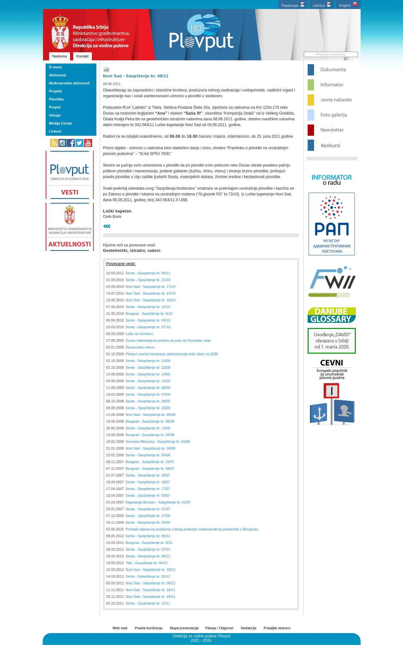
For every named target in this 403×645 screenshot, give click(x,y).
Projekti (55, 91)
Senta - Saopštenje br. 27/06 (148, 516)
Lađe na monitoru (139, 334)
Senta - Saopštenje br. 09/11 (148, 273)
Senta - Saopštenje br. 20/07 (148, 475)
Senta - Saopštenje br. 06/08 (148, 455)
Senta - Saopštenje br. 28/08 (148, 401)
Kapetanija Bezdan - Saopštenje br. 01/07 (158, 502)
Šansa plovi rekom (140, 347)
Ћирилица (293, 4)
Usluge (55, 115)
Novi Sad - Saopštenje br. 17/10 (150, 286)
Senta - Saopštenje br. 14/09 (148, 374)
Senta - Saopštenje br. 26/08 (148, 408)
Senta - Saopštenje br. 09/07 (148, 495)
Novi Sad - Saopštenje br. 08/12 (150, 583)
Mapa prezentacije (184, 628)
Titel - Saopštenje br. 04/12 (147, 563)
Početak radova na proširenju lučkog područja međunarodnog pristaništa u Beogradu (192, 529)
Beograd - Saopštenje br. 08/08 (150, 421)
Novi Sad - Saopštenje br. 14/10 (150, 293)
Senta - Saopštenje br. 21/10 (148, 280)
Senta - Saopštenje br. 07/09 (148, 394)
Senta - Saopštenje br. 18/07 (148, 482)
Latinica (322, 4)
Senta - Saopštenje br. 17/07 (148, 489)
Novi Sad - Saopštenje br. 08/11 (136, 75)
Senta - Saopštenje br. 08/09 (148, 388)
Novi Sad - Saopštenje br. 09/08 (150, 415)
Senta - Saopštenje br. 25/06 (148, 522)
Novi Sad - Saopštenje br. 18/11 (150, 596)
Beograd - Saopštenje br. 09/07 (150, 468)
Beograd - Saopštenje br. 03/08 (150, 435)
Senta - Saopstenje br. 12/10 (148, 307)
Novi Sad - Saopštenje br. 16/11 (150, 590)
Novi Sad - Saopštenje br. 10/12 (150, 570)
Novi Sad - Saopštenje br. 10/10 (150, 300)
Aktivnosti (57, 75)
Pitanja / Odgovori (219, 628)
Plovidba (56, 99)
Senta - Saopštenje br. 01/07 (148, 509)
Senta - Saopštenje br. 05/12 (148, 576)
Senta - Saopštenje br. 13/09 (148, 381)
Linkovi (55, 131)
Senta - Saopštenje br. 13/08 (148, 428)
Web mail (119, 628)
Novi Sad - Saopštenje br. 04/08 (150, 448)
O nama (55, 67)
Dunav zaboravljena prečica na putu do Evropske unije (168, 340)
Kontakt (82, 56)
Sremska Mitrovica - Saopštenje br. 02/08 (158, 441)
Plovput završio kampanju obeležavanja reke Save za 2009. (172, 354)
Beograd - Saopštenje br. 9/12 (149, 543)
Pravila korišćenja (148, 628)
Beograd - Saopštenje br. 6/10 (149, 313)
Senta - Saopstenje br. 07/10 (148, 327)
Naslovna (59, 56)
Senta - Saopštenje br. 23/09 (148, 361)
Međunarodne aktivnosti (69, 83)
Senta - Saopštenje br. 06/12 (148, 556)
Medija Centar (60, 123)
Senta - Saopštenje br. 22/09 (148, 367)
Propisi (55, 107)
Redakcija (248, 628)
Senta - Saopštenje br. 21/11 (148, 603)
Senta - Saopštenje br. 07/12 (148, 549)
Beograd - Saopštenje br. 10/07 (150, 462)
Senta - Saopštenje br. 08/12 (148, 536)
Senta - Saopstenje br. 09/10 (148, 320)
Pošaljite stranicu (277, 628)
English (348, 4)
